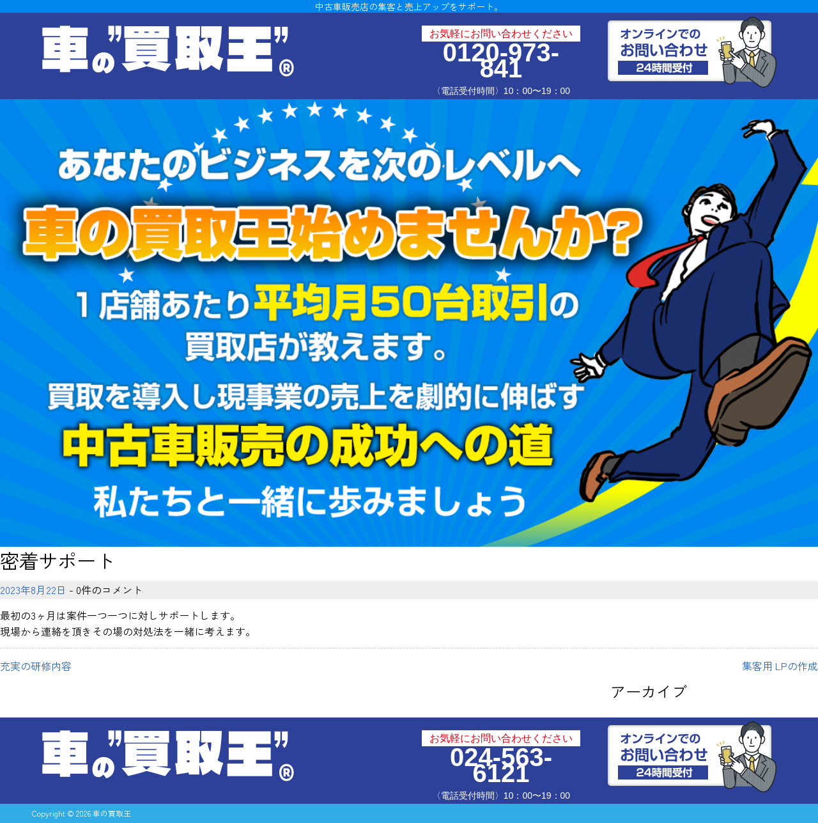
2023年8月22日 (33, 589)
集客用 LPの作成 (780, 665)
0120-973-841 (501, 60)
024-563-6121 (501, 765)
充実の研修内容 (36, 665)
